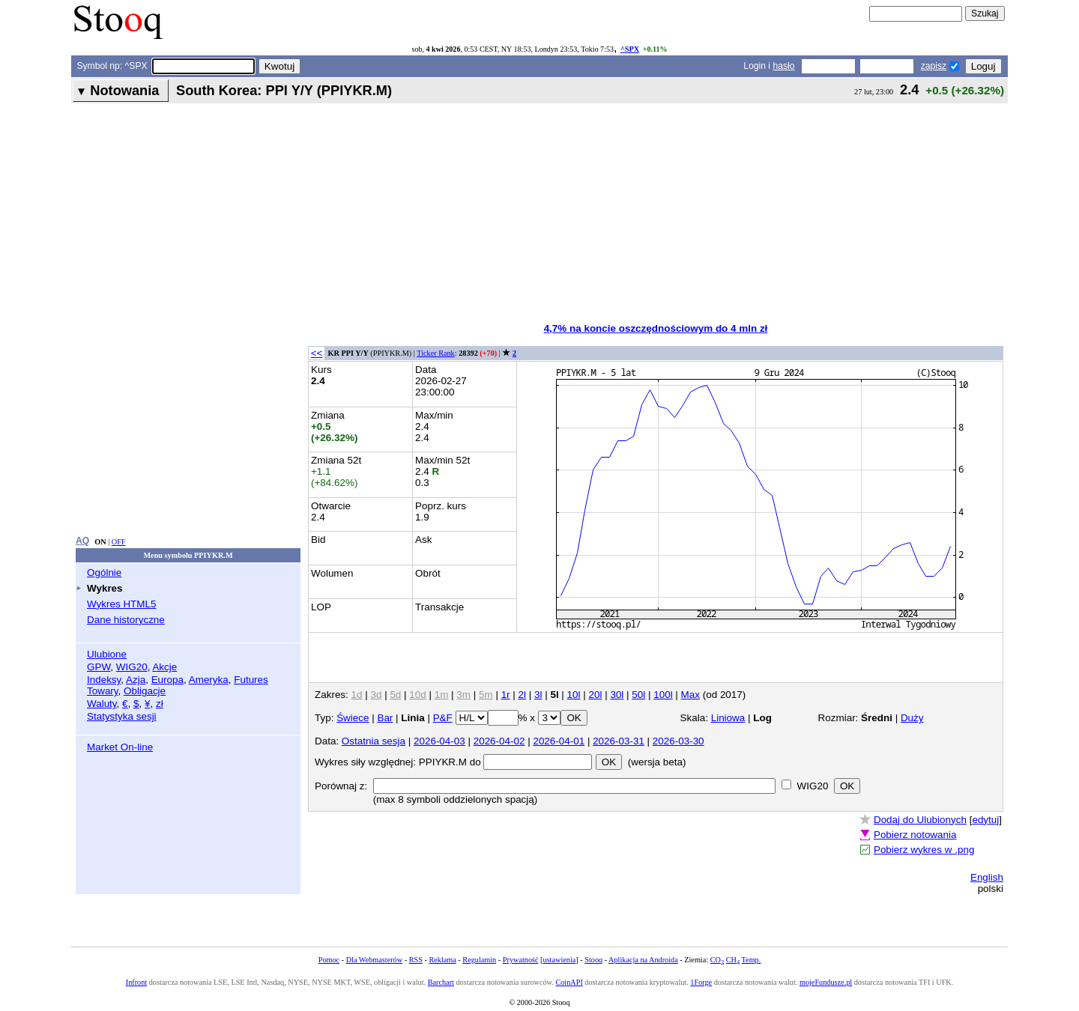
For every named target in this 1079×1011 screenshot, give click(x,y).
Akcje (164, 667)
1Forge (701, 982)
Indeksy (104, 679)
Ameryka (209, 679)
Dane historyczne (126, 619)
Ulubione (107, 654)
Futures (251, 679)
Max (690, 694)
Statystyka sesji (122, 716)
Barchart (441, 982)
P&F (443, 717)
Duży (912, 717)
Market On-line (120, 747)
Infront (136, 982)
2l (522, 694)
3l (538, 694)
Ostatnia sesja (373, 741)
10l (574, 694)
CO (717, 960)
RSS (416, 960)
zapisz (933, 66)
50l (638, 694)
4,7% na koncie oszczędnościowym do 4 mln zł (656, 328)
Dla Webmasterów (374, 960)
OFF (119, 542)
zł (159, 703)
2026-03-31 (618, 741)
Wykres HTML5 (121, 604)
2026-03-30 (678, 741)
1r (505, 694)
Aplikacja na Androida (643, 960)
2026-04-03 (439, 741)
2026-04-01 (558, 741)
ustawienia (559, 960)
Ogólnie (104, 572)
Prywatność (521, 960)
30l (616, 694)
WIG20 (132, 667)
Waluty (102, 703)
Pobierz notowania (915, 834)
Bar (385, 717)
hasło (783, 66)
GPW (98, 667)
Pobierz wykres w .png (924, 849)
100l (662, 694)
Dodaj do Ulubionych (920, 819)
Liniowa (728, 717)
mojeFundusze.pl (826, 982)
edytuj (985, 819)
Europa (167, 679)
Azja (135, 679)
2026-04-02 (499, 741)
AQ (82, 540)
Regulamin (479, 960)
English (986, 877)
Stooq (593, 960)
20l (595, 694)
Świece (352, 717)
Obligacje (145, 690)
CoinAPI (568, 982)
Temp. (751, 960)
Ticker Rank (436, 353)
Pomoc (328, 960)
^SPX (629, 49)
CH (733, 960)
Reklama (442, 960)
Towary (102, 690)
